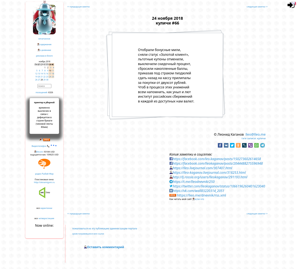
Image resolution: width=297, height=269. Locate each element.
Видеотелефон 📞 (44, 146)
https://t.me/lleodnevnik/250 (194, 181)
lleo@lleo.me (255, 134)
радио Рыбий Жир (44, 173)
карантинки (46, 208)
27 (39, 79)
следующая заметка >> (257, 6)
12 (36, 73)
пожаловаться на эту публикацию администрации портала (104, 228)
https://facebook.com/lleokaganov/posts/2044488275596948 (218, 163)
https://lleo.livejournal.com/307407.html (202, 168)
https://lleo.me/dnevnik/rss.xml (201, 195)
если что (199, 199)
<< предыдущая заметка (78, 6)
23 (47, 76)
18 (53, 73)
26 (36, 79)
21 (42, 76)
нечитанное (44, 38)
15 (44, 73)
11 (53, 70)
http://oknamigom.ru (44, 182)
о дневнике (45, 50)
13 (39, 73)
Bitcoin (39, 151)
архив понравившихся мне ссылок (88, 233)
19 (36, 76)
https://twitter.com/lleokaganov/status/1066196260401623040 (219, 186)
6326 (50, 92)
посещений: (42, 92)
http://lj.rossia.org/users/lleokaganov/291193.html (210, 177)
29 (44, 79)
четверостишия (46, 218)
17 (50, 73)
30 (47, 79)
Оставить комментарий (105, 247)
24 (50, 76)
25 (53, 76)
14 (42, 73)
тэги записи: (248, 138)
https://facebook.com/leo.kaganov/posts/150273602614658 (217, 159)
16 (47, 73)
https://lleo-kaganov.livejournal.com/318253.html (209, 172)
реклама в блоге (44, 55)
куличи (261, 138)
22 (44, 76)
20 (39, 76)
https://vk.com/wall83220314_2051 (198, 190)
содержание (45, 44)
